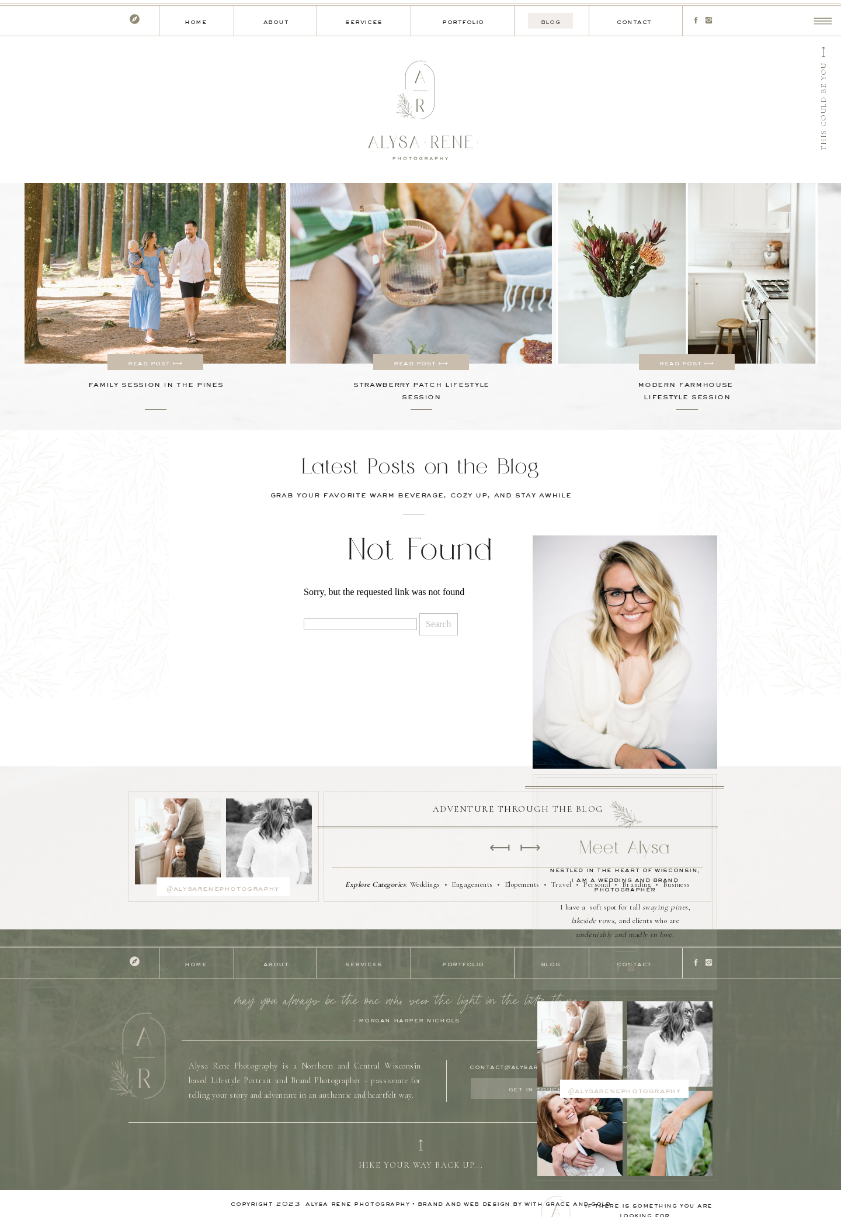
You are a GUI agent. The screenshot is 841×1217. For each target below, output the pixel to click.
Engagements (472, 884)
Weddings (425, 884)
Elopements (522, 884)
